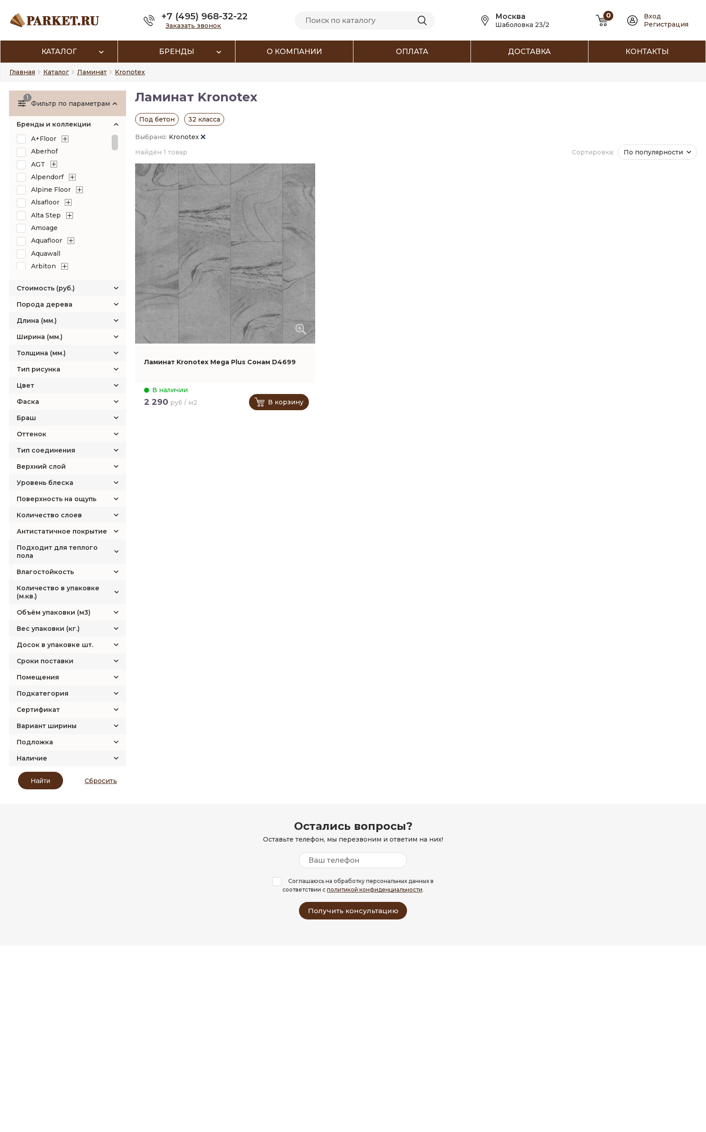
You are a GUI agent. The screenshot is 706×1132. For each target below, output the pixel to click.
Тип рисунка (38, 369)
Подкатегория (42, 693)
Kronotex (187, 137)
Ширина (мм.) (40, 337)
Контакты (647, 51)
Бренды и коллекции (54, 124)
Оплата (412, 51)
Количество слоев (49, 515)
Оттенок (31, 434)
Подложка (35, 742)
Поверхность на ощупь (56, 499)
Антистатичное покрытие (62, 531)
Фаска (28, 402)
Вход (652, 16)
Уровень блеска (45, 483)
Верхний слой (41, 466)
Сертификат (38, 710)
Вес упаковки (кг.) (48, 629)
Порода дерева (44, 304)
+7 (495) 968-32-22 (204, 16)
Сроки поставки (45, 661)
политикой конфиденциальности (374, 889)
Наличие (32, 758)
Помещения (38, 677)
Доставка (529, 51)
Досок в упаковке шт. (55, 645)
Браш (26, 418)
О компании (294, 51)
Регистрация (666, 24)
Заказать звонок (193, 26)
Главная (22, 72)
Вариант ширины (47, 726)
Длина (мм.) (37, 321)
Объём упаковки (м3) (54, 612)
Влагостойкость (45, 572)
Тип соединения (46, 450)
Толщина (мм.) (41, 353)
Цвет (25, 385)
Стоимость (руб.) (46, 288)
